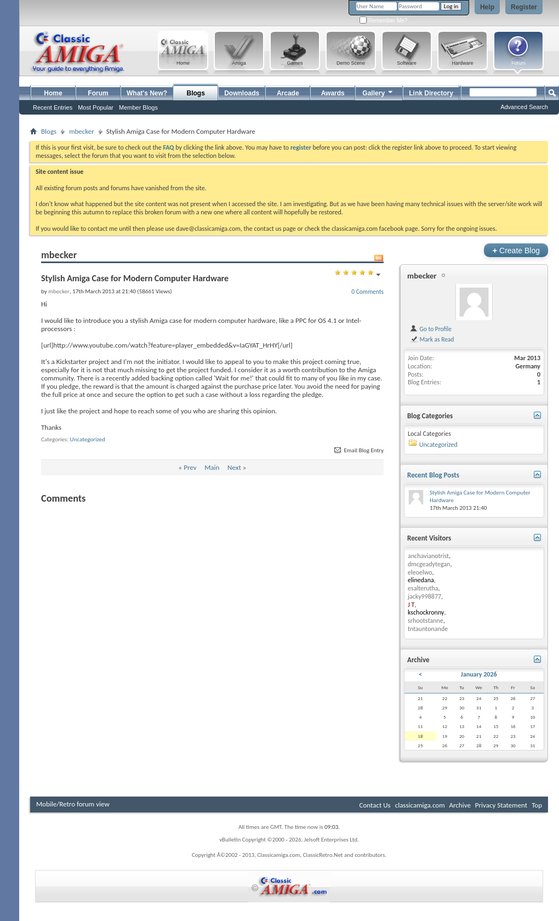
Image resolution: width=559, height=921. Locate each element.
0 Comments (367, 291)
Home (53, 93)
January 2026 (479, 674)
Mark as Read (431, 339)
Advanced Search (524, 107)
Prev (190, 467)
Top (537, 805)
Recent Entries (52, 107)
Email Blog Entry (358, 450)
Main (211, 467)
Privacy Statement (501, 805)
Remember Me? (383, 21)
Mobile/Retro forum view (73, 804)
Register (524, 7)
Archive (459, 805)
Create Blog (516, 250)
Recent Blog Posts (433, 475)
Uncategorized (87, 439)
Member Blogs (138, 107)
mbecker (81, 131)
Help (487, 7)
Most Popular (95, 107)
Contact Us (375, 805)
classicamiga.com (420, 805)
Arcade (288, 93)
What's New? (147, 93)
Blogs (196, 93)
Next (234, 467)
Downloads (241, 93)
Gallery (378, 92)
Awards (333, 93)
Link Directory (431, 93)
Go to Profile (430, 329)
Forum (98, 93)
